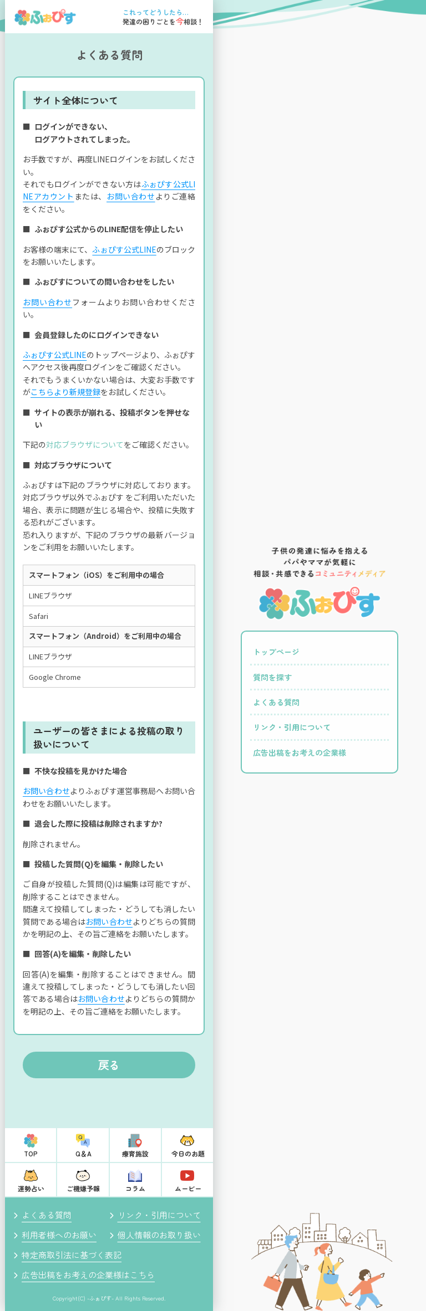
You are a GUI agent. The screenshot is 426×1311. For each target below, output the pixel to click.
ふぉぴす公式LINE (124, 249)
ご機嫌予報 (83, 1188)
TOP (31, 1153)
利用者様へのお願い (59, 1235)
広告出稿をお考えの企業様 (299, 752)
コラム (135, 1188)
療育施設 (135, 1153)
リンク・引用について (159, 1215)
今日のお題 (188, 1153)
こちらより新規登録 (65, 391)
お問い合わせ (130, 196)
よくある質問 (47, 1215)
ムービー (188, 1188)
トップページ (276, 651)
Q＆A (83, 1153)
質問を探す (272, 677)
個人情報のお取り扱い (159, 1235)
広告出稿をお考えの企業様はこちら (88, 1275)
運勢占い (31, 1188)
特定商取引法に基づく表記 (71, 1255)
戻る (109, 1065)
